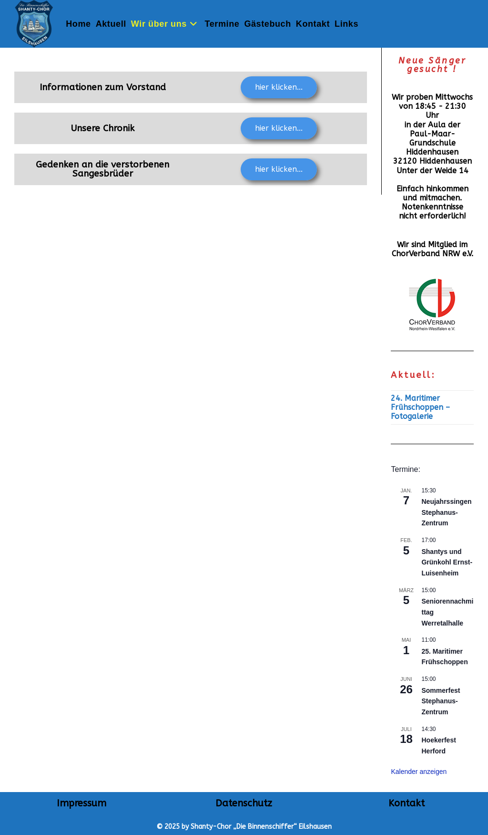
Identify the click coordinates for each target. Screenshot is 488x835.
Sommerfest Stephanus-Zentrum (440, 701)
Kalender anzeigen (419, 771)
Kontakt (406, 803)
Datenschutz (243, 803)
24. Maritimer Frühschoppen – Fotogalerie (420, 407)
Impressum (81, 803)
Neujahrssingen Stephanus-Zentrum (446, 512)
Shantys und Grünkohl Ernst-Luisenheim (446, 562)
